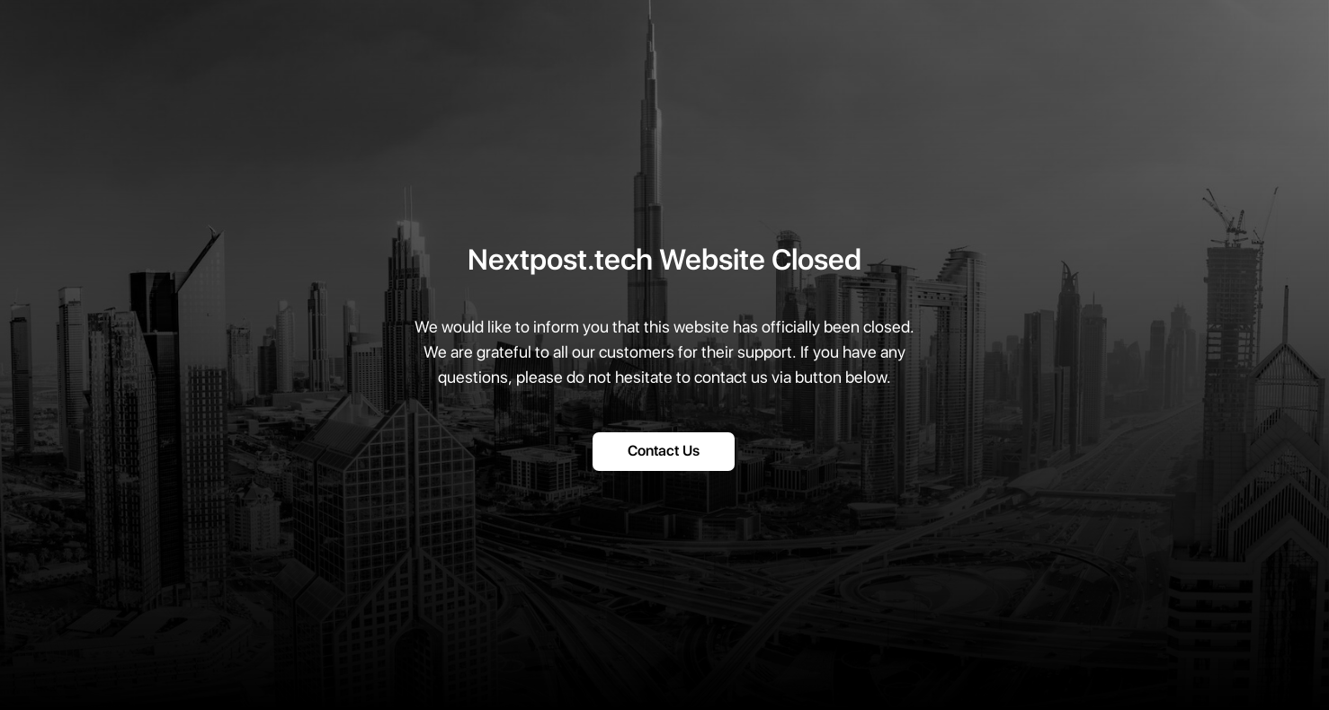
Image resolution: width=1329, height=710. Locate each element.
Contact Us (664, 451)
